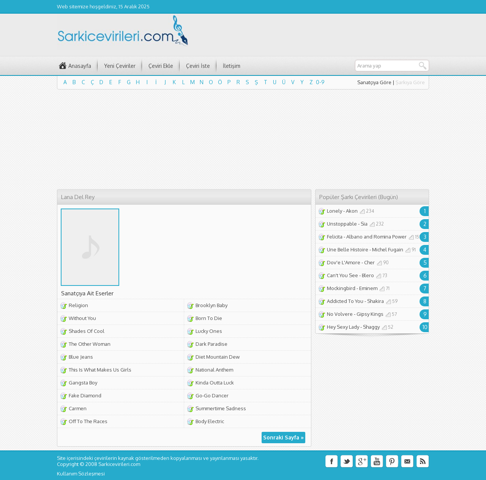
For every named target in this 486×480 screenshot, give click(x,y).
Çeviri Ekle (160, 66)
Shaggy (371, 327)
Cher (369, 262)
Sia (364, 224)
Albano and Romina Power (376, 237)
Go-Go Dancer (212, 395)
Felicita (334, 237)
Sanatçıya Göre (374, 82)
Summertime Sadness (221, 408)
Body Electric (210, 421)
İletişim (231, 66)
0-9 (320, 82)
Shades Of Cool (86, 331)
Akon (352, 211)
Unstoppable (342, 224)
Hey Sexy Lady (343, 327)
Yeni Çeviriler (120, 66)
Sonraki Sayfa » (283, 437)
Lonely (334, 211)
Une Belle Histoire (347, 249)
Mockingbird (341, 288)
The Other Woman (89, 344)
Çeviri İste (198, 66)
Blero (368, 275)
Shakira (375, 301)
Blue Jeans (81, 357)
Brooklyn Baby (211, 305)
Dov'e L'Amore (343, 262)
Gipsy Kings (370, 314)
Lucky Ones (209, 331)
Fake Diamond (85, 395)
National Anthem (214, 370)
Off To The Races (88, 421)
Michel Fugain (387, 249)
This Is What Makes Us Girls (100, 370)
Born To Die (209, 318)
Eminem (368, 288)
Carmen (78, 408)
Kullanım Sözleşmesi (81, 474)
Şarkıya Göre (410, 82)
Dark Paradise (211, 344)
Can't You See (342, 275)
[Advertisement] (243, 140)
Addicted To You (345, 301)
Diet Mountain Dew (218, 357)
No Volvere (340, 314)
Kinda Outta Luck (215, 383)
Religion (78, 305)
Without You (82, 318)
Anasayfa (79, 66)
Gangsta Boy (83, 383)
